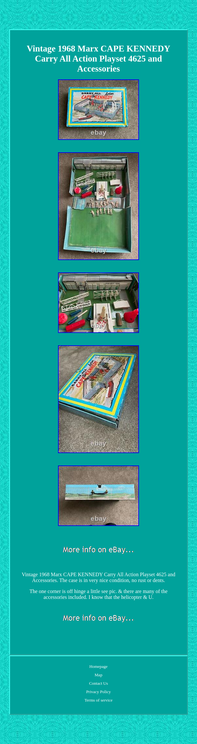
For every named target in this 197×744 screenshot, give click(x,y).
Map (98, 674)
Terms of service (98, 700)
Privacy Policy (98, 691)
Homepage (98, 666)
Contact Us (98, 683)
